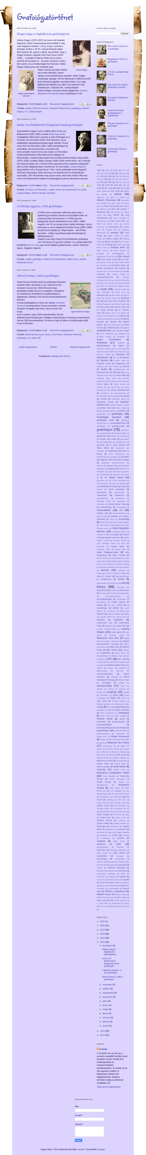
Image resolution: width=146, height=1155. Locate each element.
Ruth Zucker (115, 788)
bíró (113, 257)
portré (122, 719)
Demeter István (114, 295)
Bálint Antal (109, 242)
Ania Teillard (113, 215)
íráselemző (119, 495)
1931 (124, 182)
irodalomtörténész (119, 513)
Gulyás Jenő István (108, 439)
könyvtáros (124, 590)
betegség (100, 253)
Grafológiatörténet (45, 17)
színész (115, 835)
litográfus (109, 626)
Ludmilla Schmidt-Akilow (106, 629)
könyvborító (102, 590)
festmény (120, 354)
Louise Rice (121, 626)
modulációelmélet (103, 662)
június (106, 1005)
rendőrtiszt (104, 752)
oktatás (126, 692)
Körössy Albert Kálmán (108, 593)
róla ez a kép (33, 245)
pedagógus (124, 713)
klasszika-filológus (122, 576)
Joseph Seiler (117, 546)
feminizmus (122, 352)
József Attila (120, 549)
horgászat (111, 469)
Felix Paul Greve (40, 108)
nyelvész (122, 689)
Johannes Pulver (119, 540)
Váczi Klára (105, 882)
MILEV (101, 659)
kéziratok (121, 570)
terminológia (102, 859)
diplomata (104, 301)
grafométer (125, 430)
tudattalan (111, 871)
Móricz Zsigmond (119, 662)
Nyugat (99, 692)
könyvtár (113, 590)
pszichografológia (104, 725)
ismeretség (124, 519)
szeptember (108, 993)
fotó (110, 372)
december (108, 946)
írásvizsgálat (121, 507)
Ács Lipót (108, 188)
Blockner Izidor (105, 262)
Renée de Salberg (119, 752)
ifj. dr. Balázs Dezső (112, 477)
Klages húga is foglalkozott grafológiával (43, 34)
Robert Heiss (103, 764)
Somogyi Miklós (103, 809)
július (105, 1001)
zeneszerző (116, 903)
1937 (107, 185)
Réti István (121, 755)
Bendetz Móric (118, 247)
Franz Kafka (121, 375)
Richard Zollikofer (119, 758)
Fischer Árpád (120, 361)
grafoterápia (102, 436)
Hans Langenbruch (117, 454)
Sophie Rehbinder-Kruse (106, 812)
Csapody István (120, 289)
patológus (100, 710)
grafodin (122, 411)
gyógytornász (121, 442)
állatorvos (103, 209)
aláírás (118, 194)
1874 (124, 170)
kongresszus (106, 579)
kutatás (100, 605)
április (106, 1013)
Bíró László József (109, 259)
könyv (101, 587)
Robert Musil (120, 764)
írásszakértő (104, 510)
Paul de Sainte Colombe (118, 710)
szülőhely (101, 841)
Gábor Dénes (119, 384)
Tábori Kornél (119, 841)
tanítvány (51, 193)
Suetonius (117, 815)
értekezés (122, 334)
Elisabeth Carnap (111, 319)
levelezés (118, 620)
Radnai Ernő (102, 737)
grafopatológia (105, 433)
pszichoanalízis (118, 722)
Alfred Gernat (31, 334)
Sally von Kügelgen (114, 791)
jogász (116, 534)
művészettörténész (105, 674)
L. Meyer (119, 605)
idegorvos (117, 475)
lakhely (116, 608)
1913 (120, 179)
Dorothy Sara (120, 307)
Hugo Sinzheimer (114, 472)
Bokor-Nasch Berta (122, 262)
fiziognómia (120, 363)
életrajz (99, 319)
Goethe (103, 399)
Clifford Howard (123, 283)
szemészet (114, 826)
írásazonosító (119, 492)
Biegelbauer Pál (103, 257)
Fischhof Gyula (103, 363)
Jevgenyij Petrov (119, 532)
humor (126, 472)
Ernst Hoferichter (107, 334)
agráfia (126, 191)
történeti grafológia (116, 868)
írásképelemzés (103, 498)
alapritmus (101, 197)
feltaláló (112, 352)
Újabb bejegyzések (28, 347)
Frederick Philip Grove (59, 108)
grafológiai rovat (105, 420)
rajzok (101, 743)
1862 (107, 170)
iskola (112, 519)
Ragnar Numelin (106, 739)
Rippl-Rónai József (105, 761)
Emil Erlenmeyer (113, 325)
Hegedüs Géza (106, 460)
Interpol (99, 489)
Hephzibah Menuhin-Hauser (113, 463)
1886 (120, 173)
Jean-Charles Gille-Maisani (110, 525)
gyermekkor (124, 439)
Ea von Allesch (120, 313)
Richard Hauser (103, 758)
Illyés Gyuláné (102, 484)
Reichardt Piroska (112, 749)
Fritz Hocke (57, 334)
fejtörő (121, 346)
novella (111, 689)
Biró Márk (125, 259)
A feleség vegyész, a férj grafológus (39, 206)
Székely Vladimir (119, 823)
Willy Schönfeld (103, 900)
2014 (102, 1035)
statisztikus (122, 812)
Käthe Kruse (72, 259)
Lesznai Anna (121, 617)
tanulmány (101, 850)
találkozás (101, 844)
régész (99, 749)
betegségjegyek (118, 253)
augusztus (108, 997)
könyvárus (121, 587)
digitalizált (125, 298)
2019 (102, 930)
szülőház (120, 838)
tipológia (122, 865)
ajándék (104, 194)
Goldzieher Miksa (119, 399)
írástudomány (106, 507)
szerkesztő (121, 829)
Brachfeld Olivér (118, 265)
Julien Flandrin (118, 555)
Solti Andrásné (120, 806)
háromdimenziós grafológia (107, 457)
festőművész (103, 357)
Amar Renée (115, 212)
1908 (98, 179)
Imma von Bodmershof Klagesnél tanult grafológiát (50, 124)
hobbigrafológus (112, 466)
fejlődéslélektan (103, 346)
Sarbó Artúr (111, 794)
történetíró (100, 871)
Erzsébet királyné (104, 337)
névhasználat (104, 685)
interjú (123, 486)
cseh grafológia (103, 292)
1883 (113, 173)
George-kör (105, 393)
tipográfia (112, 865)
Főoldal (53, 347)
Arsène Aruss (112, 224)
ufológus (112, 877)
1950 (124, 185)
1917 (127, 179)
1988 (99, 188)
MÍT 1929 (122, 659)
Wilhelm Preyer (104, 894)
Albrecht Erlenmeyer (107, 200)
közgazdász (124, 593)
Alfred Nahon (124, 206)
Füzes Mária (102, 384)
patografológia (120, 707)
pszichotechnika (120, 731)
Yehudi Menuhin (120, 900)
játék (127, 522)
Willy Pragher (121, 897)
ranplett (81, 1149)
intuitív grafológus (116, 489)
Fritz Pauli (122, 381)
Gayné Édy (115, 387)
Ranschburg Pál (109, 746)
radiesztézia (120, 734)
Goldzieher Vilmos (105, 402)
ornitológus (104, 695)
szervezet (100, 832)
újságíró (122, 877)
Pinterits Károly (105, 719)
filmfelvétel (124, 358)
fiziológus (100, 366)
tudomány (122, 871)
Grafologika (101, 426)
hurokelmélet (104, 475)
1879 (105, 173)
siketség (110, 800)
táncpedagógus (102, 847)
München (119, 671)
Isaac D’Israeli (102, 516)
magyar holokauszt (111, 641)
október (106, 989)
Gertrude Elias (102, 396)
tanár (118, 844)
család (28, 108)
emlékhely (111, 328)
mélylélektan (105, 653)
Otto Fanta (102, 701)
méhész (126, 650)
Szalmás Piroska (104, 820)
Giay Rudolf (124, 396)
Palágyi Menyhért (103, 704)
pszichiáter (101, 722)
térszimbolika (119, 859)
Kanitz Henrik (102, 558)
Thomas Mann (123, 862)
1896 (109, 176)
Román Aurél (119, 770)
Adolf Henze (121, 188)
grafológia (117, 413)
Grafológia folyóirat (109, 417)
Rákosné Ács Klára (118, 742)
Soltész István (103, 806)
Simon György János (118, 803)
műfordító (122, 668)
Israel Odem (104, 522)
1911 (113, 179)
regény (123, 746)
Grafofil (103, 1049)
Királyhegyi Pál (103, 573)
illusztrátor (122, 481)
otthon (123, 698)
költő (84, 190)
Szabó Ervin (105, 817)
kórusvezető (101, 583)
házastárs (125, 457)
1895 (102, 176)
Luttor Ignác (116, 632)
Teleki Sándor (119, 853)
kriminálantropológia (113, 596)
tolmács (100, 868)
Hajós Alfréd (103, 448)
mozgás (100, 665)
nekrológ (114, 677)
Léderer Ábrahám (114, 614)
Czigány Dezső (123, 286)
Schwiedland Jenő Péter (109, 797)
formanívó (101, 372)
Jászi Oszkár (117, 522)
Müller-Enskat (102, 671)
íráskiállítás (120, 498)
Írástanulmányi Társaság (118, 504)
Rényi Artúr (101, 755)
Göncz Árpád (121, 408)
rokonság (101, 769)
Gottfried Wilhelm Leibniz (119, 405)
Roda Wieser (119, 766)
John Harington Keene (106, 543)
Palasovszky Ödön (122, 704)
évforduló (102, 342)
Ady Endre (115, 191)
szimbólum (104, 835)
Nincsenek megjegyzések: (62, 104)
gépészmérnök (120, 393)
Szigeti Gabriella (122, 832)
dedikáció (101, 295)
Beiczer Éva (102, 248)
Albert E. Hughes (117, 197)
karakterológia (116, 558)
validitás (117, 883)
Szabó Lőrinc (121, 818)
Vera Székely (110, 886)
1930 (117, 182)
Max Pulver (111, 650)
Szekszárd (101, 826)
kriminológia (121, 599)
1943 (116, 185)
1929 (109, 182)
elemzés (122, 316)
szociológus (105, 838)
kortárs (121, 579)
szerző (110, 832)
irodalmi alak (102, 513)
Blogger (101, 1149)
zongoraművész (112, 906)
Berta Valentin (103, 251)
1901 (117, 176)
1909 (106, 179)
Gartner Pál (101, 387)
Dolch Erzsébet (119, 301)
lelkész (126, 614)
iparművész (102, 492)
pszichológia (121, 728)
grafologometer (118, 426)
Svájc (127, 815)
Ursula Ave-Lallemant (105, 880)
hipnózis (100, 466)
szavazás (121, 820)
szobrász (125, 835)
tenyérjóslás (102, 856)
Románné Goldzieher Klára (113, 772)
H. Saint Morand (117, 445)
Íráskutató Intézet (104, 501)
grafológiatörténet (118, 423)
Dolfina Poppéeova (104, 304)
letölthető (100, 620)
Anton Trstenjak (119, 218)
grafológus (76, 108)
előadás (113, 322)
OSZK (113, 698)
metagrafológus (102, 656)
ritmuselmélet (121, 761)
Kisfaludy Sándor (119, 573)
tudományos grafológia (106, 874)
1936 (99, 185)
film (114, 358)
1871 (116, 170)
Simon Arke (101, 803)
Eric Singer (124, 331)
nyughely (111, 692)
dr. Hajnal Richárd (105, 310)
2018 (102, 934)
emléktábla (102, 330)
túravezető (101, 877)
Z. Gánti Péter (102, 903)
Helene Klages (123, 460)
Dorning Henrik (103, 307)
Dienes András (111, 298)
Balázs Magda (112, 239)
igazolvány (101, 481)
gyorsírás (101, 445)
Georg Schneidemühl (120, 390)
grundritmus (124, 436)
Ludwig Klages (46, 46)
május (106, 1009)
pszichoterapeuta (103, 734)
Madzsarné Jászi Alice (108, 638)
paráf (109, 707)
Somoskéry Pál (120, 809)
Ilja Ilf (111, 481)
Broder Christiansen (105, 268)
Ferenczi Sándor (103, 355)
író (26, 111)
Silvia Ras (121, 800)
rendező (126, 749)
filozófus (104, 360)
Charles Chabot (118, 274)
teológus (120, 856)
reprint (111, 755)
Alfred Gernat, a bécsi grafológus (38, 275)
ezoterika (120, 343)
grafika (99, 411)
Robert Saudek (103, 767)
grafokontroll (101, 414)
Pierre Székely (120, 716)
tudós (123, 874)
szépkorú (109, 829)
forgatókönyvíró (119, 369)
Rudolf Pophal (104, 782)
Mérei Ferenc (120, 653)
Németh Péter (123, 680)
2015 (102, 1031)
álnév (113, 209)
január (106, 1026)
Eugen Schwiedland (109, 339)
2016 (102, 942)
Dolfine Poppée (120, 304)
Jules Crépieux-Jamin (108, 552)
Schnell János (124, 794)
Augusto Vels (111, 230)
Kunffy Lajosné (118, 602)
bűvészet (100, 271)
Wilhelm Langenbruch (115, 891)
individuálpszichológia (108, 486)
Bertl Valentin (119, 251)
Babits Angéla (113, 236)
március (106, 1017)
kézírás (105, 570)
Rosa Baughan (109, 776)
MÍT (39, 338)
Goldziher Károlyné (72, 334)
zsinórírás (125, 906)
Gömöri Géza (106, 408)
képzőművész (124, 567)
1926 (102, 182)
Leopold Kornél (106, 617)
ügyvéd (126, 880)
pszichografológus (104, 728)
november (108, 984)
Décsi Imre (120, 292)
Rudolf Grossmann (117, 779)
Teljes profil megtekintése (109, 1087)
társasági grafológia (118, 850)
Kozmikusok (113, 583)
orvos (115, 695)
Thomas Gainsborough (105, 862)
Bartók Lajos (121, 245)
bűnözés (122, 268)
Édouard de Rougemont (106, 316)
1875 (98, 173)
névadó (121, 683)
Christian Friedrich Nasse (117, 280)
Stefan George (39, 193)
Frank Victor (108, 375)
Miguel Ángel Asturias (120, 656)
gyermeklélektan (106, 442)
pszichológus (103, 730)
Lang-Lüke (111, 611)
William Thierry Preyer (105, 897)
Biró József (124, 256)
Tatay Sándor (102, 853)
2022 (102, 921)
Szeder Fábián (103, 823)
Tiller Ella (102, 865)
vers (119, 886)
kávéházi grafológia (107, 567)
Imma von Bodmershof (66, 190)
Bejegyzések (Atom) (60, 356)
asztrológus (113, 227)
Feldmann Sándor (103, 349)
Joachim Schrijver (103, 535)
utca (118, 880)
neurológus (106, 683)
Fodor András (113, 366)
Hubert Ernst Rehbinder (55, 259)
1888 (127, 173)
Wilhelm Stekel (120, 894)
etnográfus (121, 337)
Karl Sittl (123, 561)
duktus (107, 313)
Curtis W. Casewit (107, 286)
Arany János (44, 334)
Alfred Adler (116, 203)
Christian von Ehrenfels (36, 190)
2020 (102, 925)
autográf (114, 233)
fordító (104, 369)
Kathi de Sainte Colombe (119, 564)
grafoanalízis (110, 411)
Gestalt (113, 396)
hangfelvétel (113, 451)
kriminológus (101, 602)
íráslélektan (121, 501)
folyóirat (126, 366)
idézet (127, 475)
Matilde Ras (114, 647)
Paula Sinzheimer (107, 713)
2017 (102, 938)
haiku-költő (60, 134)
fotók (119, 372)
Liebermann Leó (104, 623)
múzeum (110, 668)
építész (113, 331)
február (106, 1021)
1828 (99, 170)
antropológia (101, 221)
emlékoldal (123, 328)
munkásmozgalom (113, 665)
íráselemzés (102, 495)
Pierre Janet (105, 716)
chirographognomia (105, 277)
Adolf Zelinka (102, 191)
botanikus (103, 265)
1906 (124, 176)
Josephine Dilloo (103, 549)
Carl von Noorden (113, 271)
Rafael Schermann (120, 736)
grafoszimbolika (120, 433)
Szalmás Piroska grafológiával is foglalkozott (115, 113)
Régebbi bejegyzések (80, 347)
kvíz (108, 605)
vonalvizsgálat (113, 889)
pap (101, 707)
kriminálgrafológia (104, 599)
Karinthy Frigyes (111, 561)
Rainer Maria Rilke (122, 739)
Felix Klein (118, 349)
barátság (108, 245)
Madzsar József (117, 635)
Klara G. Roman (104, 576)
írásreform (100, 504)
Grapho (114, 436)
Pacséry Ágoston (119, 701)
